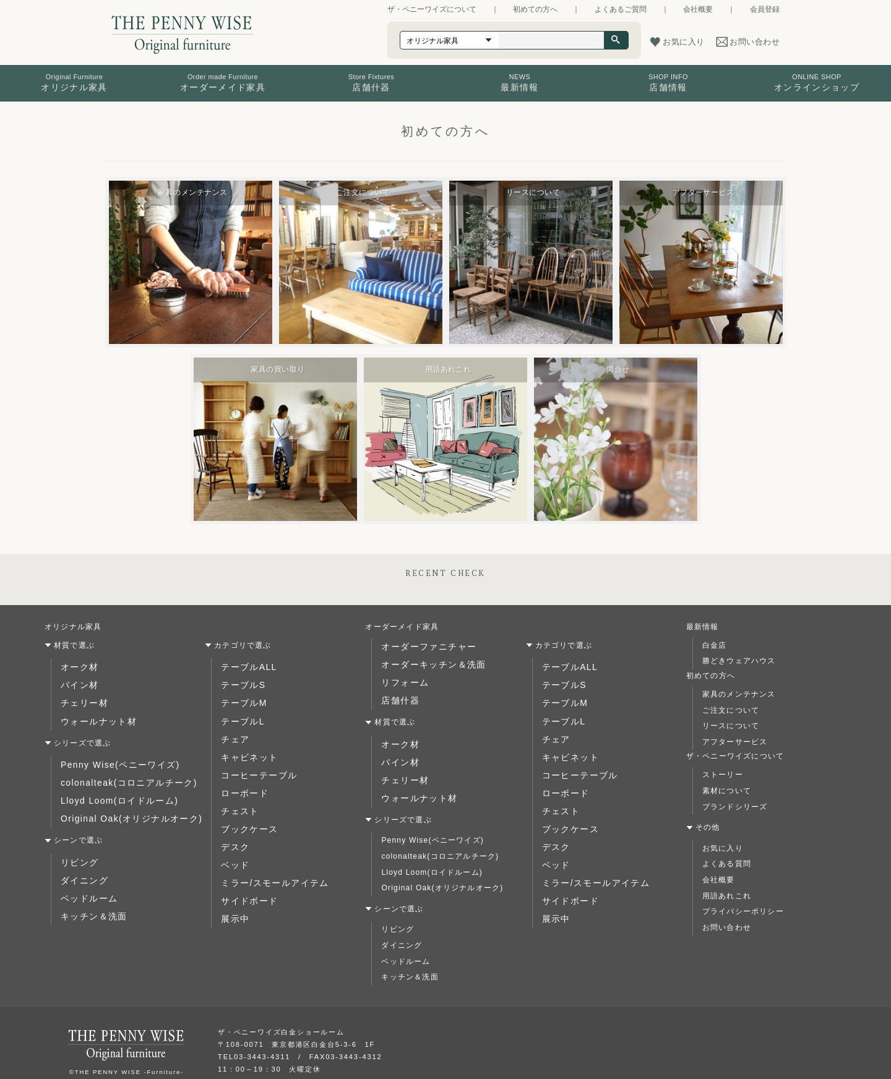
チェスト (237, 792)
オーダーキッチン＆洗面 (426, 660)
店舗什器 (397, 693)
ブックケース (245, 808)
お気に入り (722, 848)
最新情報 (702, 626)
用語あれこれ (726, 896)
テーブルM (240, 698)
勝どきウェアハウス (739, 660)
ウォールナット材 (93, 713)
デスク (233, 824)
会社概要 (698, 9)
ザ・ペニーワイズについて (431, 9)
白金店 (714, 645)
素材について (726, 790)
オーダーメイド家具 (402, 626)
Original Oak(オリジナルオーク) (122, 802)
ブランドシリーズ (735, 806)
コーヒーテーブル (253, 761)
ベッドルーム (85, 876)
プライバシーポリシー (743, 911)
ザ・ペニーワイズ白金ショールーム (281, 1014)
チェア (233, 729)
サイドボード (245, 871)
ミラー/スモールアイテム (267, 856)
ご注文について (730, 710)
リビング (77, 844)
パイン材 (77, 681)
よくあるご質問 (621, 9)
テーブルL (240, 713)
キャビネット (245, 745)
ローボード (241, 777)
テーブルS (240, 681)
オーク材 (77, 665)
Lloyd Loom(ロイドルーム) (111, 787)
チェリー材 (81, 698)
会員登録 (765, 9)
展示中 (233, 887)
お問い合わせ (726, 927)
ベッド (233, 840)
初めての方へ (535, 9)
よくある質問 (726, 863)
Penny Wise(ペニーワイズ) (112, 754)
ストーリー (722, 774)
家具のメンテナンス (739, 694)
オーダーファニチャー (422, 645)
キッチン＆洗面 (89, 891)
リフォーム (401, 677)
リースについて (730, 725)
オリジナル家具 (73, 626)
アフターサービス (735, 741)
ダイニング (81, 860)
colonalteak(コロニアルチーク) (119, 771)
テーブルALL (245, 665)
